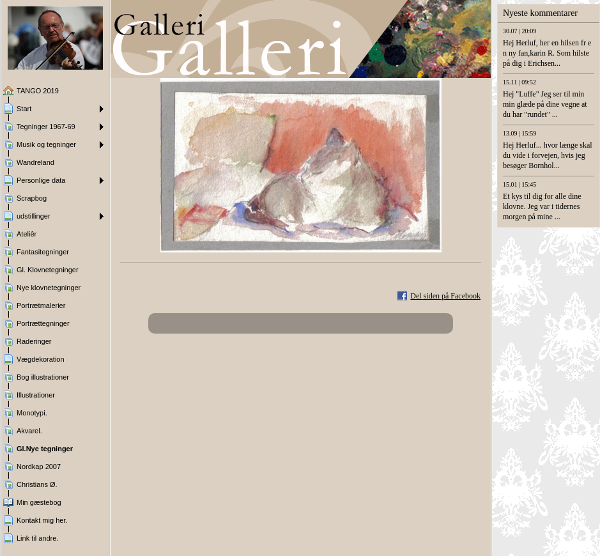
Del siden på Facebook (445, 295)
